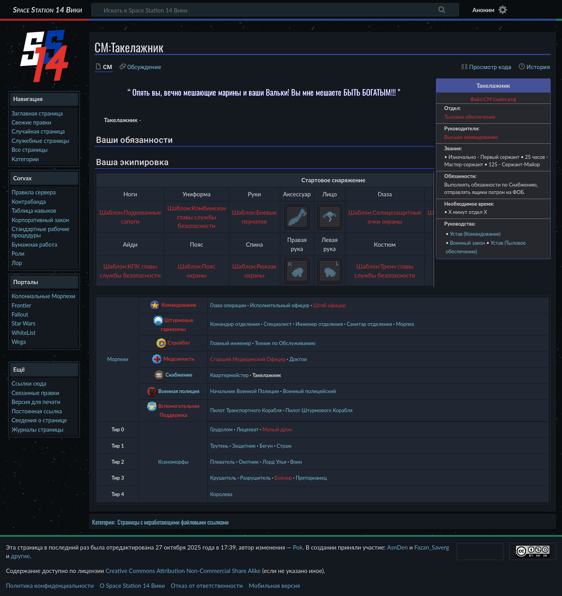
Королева (221, 494)
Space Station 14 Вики (47, 10)
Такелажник (267, 375)
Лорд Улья (274, 462)
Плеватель (222, 462)
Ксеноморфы (173, 462)
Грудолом (221, 429)
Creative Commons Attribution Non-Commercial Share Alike (182, 570)
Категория (103, 522)
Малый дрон (277, 429)
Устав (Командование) (475, 234)
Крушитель (223, 478)
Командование (179, 305)
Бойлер (283, 478)
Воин (296, 462)
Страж (284, 446)
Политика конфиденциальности (50, 585)
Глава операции (228, 305)
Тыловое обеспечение (469, 117)
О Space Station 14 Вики (132, 585)
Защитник (244, 446)
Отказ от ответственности (207, 585)
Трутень (219, 446)
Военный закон (467, 243)
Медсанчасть (179, 359)
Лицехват (248, 429)
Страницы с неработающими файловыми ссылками (173, 522)
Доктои (298, 359)
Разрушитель (255, 478)
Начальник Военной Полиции (244, 391)
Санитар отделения (369, 324)
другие (20, 555)
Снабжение (178, 375)
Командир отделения (235, 324)
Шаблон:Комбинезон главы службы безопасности (196, 217)
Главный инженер (230, 343)
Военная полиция (179, 391)
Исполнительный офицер (279, 305)
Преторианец (311, 478)
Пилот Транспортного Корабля (245, 410)
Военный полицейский (309, 391)
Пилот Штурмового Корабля (319, 410)
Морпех (405, 324)
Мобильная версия (274, 585)
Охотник (248, 462)
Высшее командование (471, 137)
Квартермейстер (229, 375)
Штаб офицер (329, 305)
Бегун (266, 446)
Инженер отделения (319, 324)
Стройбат (178, 343)
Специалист (277, 324)
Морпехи (117, 359)
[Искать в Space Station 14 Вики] (275, 10)
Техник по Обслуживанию (285, 343)
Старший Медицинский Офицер (247, 359)
